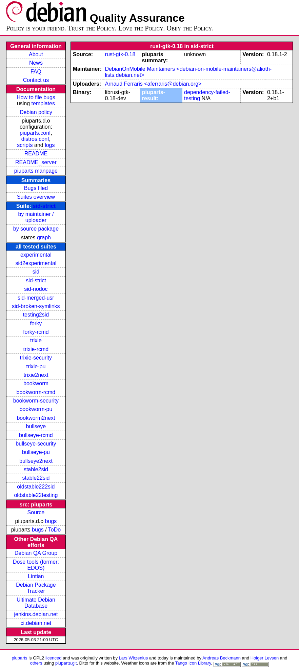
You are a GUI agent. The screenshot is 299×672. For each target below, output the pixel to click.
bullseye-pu (36, 452)
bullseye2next (36, 461)
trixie (36, 340)
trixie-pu (35, 366)
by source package (36, 229)
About (36, 54)
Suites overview (36, 197)
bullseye (36, 426)
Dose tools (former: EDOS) (36, 565)
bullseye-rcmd (36, 435)
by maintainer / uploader (36, 217)
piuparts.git (66, 663)
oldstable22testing (36, 495)
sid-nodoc (35, 289)
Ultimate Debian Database (36, 603)
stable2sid (36, 469)
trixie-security (36, 358)
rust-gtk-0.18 (120, 54)
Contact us (36, 80)
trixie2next (35, 375)
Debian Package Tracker (36, 588)
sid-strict (44, 206)
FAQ (36, 71)
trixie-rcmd (36, 349)
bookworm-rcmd (36, 392)
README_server (36, 162)
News (36, 63)
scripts (25, 145)
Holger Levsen (265, 657)
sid (36, 272)
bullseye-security (36, 444)
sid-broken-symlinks (36, 306)
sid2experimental (35, 263)
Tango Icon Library (193, 663)
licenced (53, 657)
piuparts (19, 657)
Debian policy (36, 112)
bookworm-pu (35, 409)
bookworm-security (36, 401)
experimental (36, 255)
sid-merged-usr (36, 298)
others (36, 663)
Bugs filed (36, 188)
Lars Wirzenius (133, 657)
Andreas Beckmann (221, 657)
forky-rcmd (36, 332)
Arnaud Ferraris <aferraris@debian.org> (153, 84)
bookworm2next (36, 418)
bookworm (35, 383)
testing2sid (36, 315)
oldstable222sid (36, 487)
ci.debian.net (36, 623)
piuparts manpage (36, 171)
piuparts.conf (35, 133)
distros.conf (35, 139)
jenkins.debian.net (36, 614)
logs (50, 145)
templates (43, 103)
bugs (51, 521)
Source (36, 512)
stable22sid (35, 478)
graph (44, 237)
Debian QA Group (36, 553)
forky (36, 323)
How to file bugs (36, 97)
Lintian (36, 576)
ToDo (54, 530)
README (35, 153)
